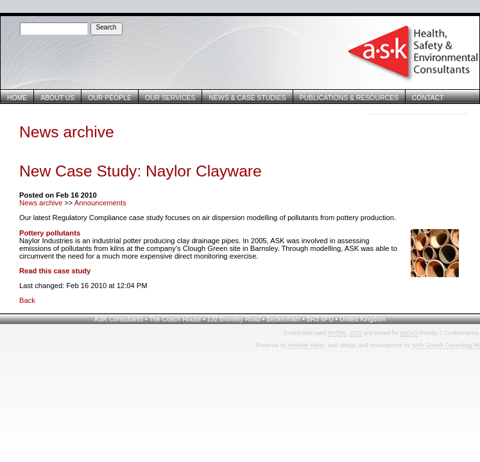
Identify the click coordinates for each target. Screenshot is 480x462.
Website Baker (306, 345)
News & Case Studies (247, 97)
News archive (40, 203)
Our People (110, 97)
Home (17, 97)
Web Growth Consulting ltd (446, 345)
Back (27, 300)
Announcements (100, 203)
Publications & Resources (349, 97)
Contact (428, 97)
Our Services (170, 97)
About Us (57, 97)
